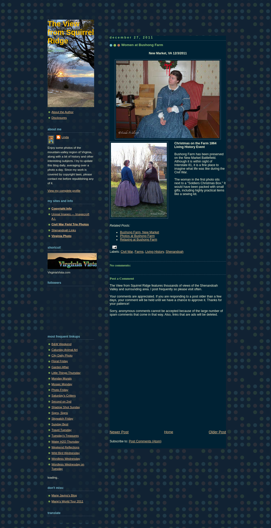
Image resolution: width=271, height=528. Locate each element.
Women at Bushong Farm (142, 45)
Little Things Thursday (65, 372)
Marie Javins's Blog (64, 495)
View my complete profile (64, 190)
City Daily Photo (61, 355)
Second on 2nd (61, 401)
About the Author (62, 112)
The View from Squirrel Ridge (71, 32)
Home (168, 432)
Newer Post (119, 432)
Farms (139, 252)
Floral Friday (59, 361)
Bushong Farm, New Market (139, 232)
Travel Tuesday (61, 430)
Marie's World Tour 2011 (67, 501)
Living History (154, 252)
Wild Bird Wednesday (65, 453)
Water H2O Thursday (65, 441)
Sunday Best (59, 424)
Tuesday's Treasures (65, 435)
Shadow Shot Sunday (65, 407)
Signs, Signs (59, 412)
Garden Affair (60, 367)
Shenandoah (175, 252)
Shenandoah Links (63, 230)
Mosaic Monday (61, 384)
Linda (65, 137)
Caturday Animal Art (64, 349)
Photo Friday (59, 389)
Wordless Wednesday (65, 458)
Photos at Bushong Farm (137, 236)
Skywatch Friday (62, 418)
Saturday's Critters (63, 395)
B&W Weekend (61, 344)
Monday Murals (61, 378)
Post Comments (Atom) (145, 441)
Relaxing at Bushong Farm (138, 239)
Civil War (127, 252)
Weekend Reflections (65, 447)
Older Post (217, 432)
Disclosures (59, 117)
